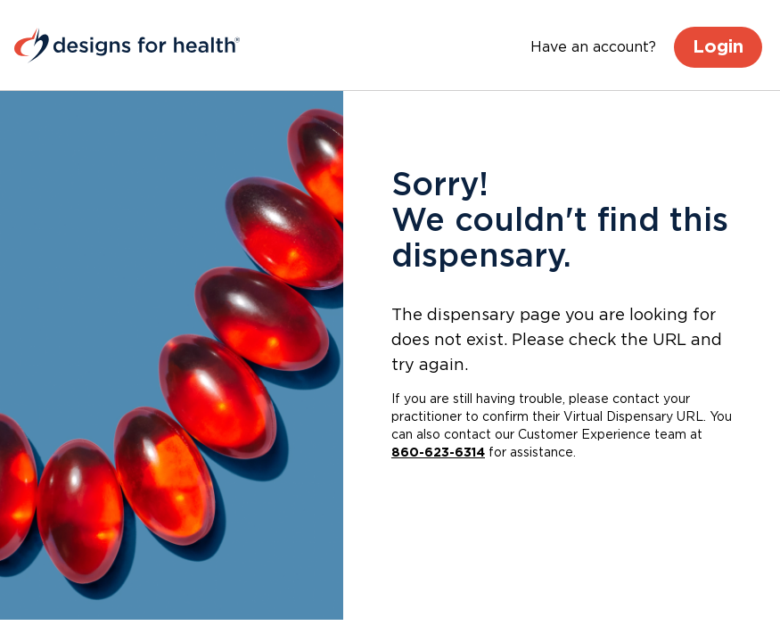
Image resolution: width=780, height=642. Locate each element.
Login (718, 47)
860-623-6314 (438, 453)
